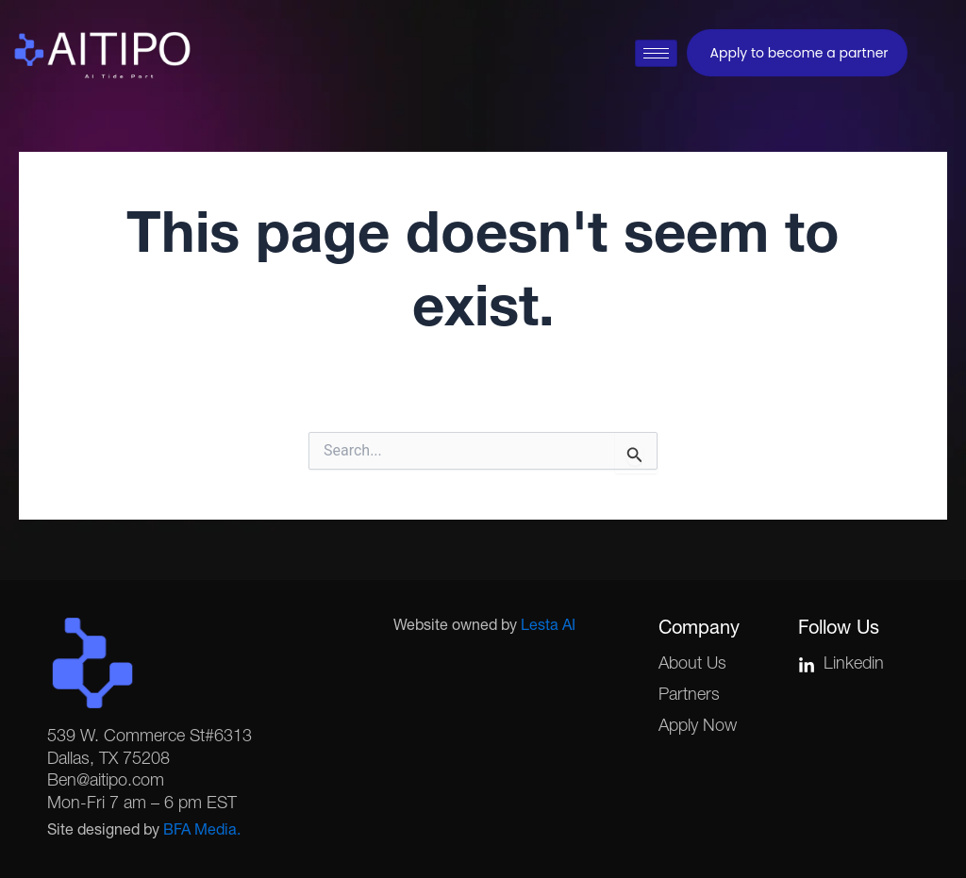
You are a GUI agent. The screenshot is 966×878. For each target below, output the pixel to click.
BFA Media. (202, 831)
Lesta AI (548, 627)
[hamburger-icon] (656, 53)
